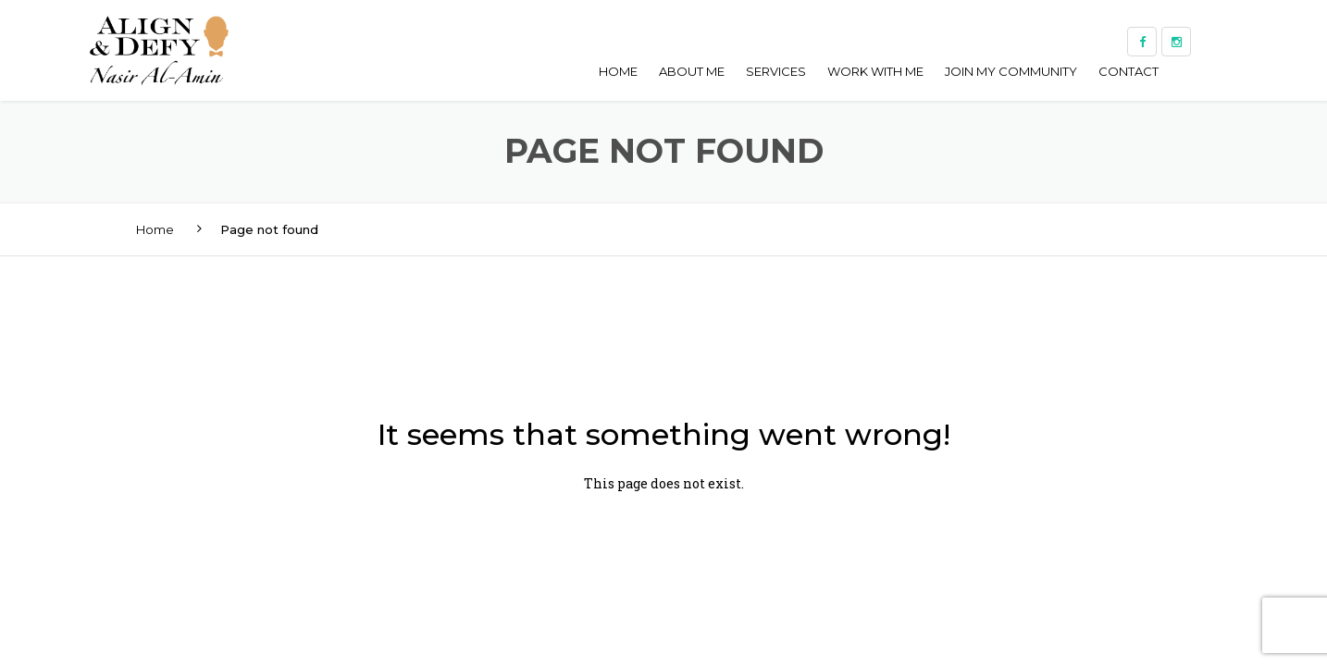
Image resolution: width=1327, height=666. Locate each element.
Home (618, 71)
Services (776, 71)
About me (692, 71)
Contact (1128, 71)
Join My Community (1011, 71)
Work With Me (875, 71)
